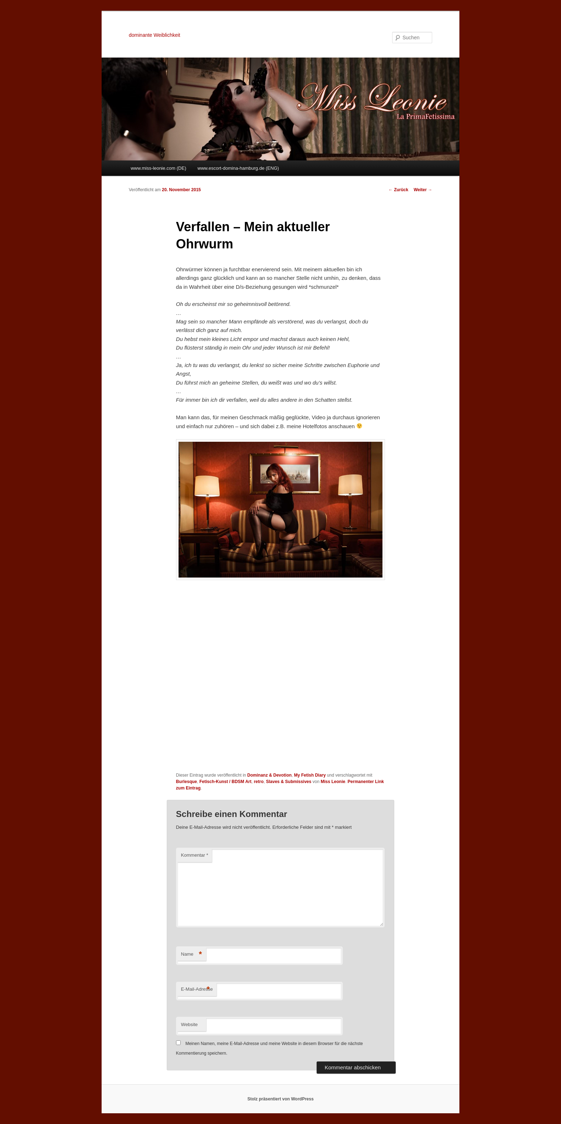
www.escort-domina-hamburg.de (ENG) (238, 168)
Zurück (398, 189)
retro (258, 781)
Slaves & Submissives (288, 781)
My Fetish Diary (310, 775)
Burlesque (186, 781)
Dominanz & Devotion (269, 775)
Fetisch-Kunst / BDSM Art (225, 781)
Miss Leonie (333, 781)
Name (191, 954)
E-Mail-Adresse (197, 989)
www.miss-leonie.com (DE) (158, 168)
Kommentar (194, 855)
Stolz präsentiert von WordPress (280, 1098)
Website (189, 1024)
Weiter (423, 189)
